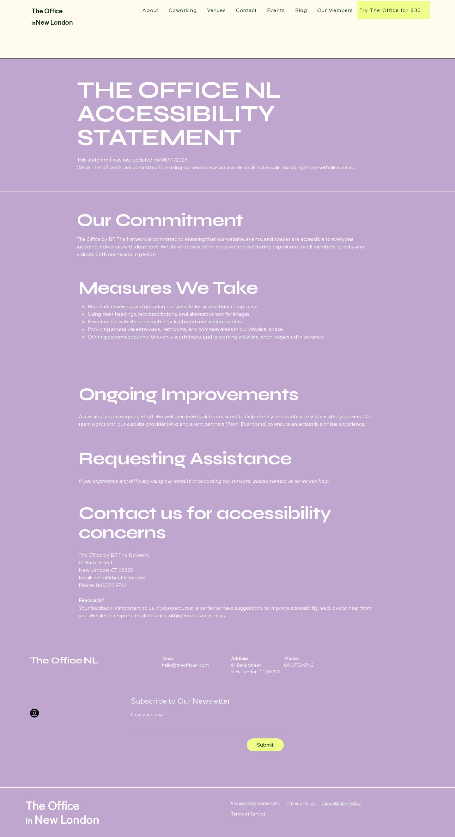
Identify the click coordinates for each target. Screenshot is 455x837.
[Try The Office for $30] (393, 10)
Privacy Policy (301, 803)
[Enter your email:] (205, 726)
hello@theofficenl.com (185, 665)
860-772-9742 (298, 665)
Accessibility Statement (254, 803)
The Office (47, 11)
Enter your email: (148, 714)
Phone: (291, 658)
